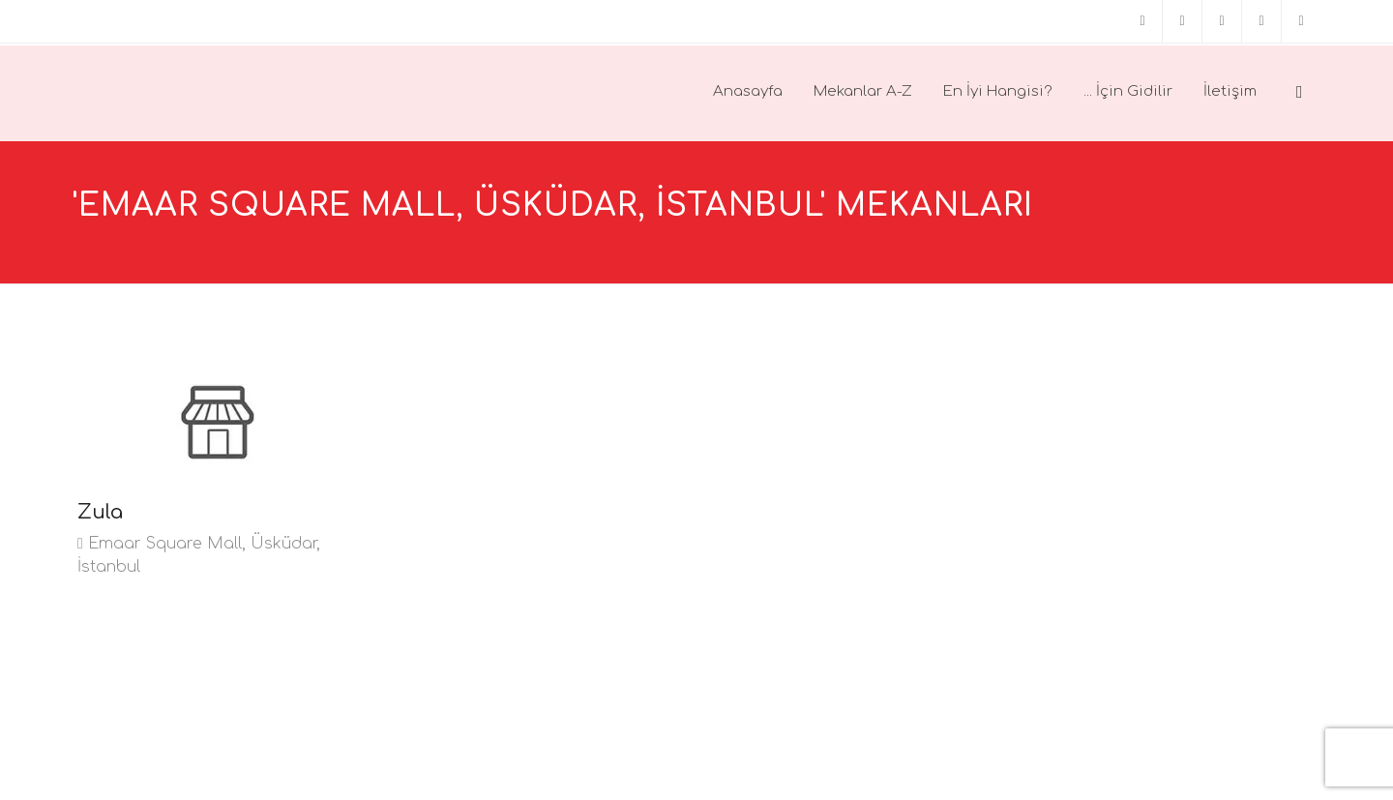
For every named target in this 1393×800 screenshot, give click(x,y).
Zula (100, 512)
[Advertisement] (537, 493)
